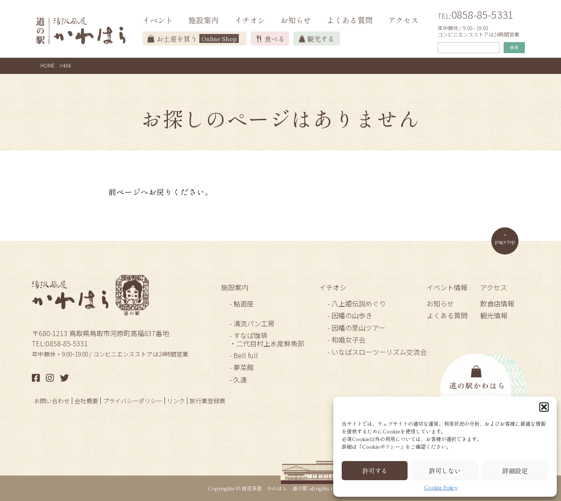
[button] (544, 407)
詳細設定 (515, 470)
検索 (514, 47)
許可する (375, 470)
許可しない (445, 470)
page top (505, 241)
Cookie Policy (441, 487)
